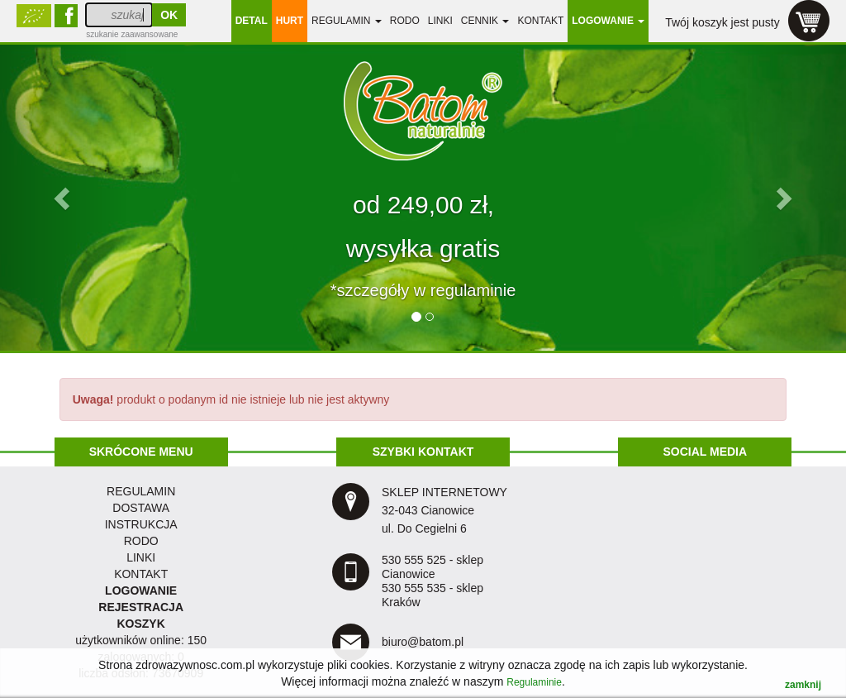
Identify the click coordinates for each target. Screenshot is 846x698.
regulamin (141, 491)
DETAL (251, 20)
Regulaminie (534, 682)
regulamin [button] (346, 20)
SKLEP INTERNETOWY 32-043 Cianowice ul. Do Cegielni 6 (444, 510)
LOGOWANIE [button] (608, 20)
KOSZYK (140, 623)
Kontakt (540, 20)
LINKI (140, 557)
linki (440, 20)
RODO (405, 20)
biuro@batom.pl (422, 641)
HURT (289, 20)
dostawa (140, 507)
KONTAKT (141, 574)
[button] (63, 198)
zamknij (803, 685)
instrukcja (141, 524)
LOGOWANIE (141, 590)
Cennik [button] (485, 20)
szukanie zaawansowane (132, 34)
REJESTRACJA (140, 607)
